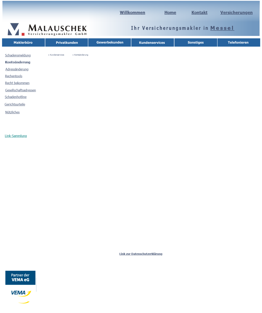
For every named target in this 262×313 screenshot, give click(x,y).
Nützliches (12, 112)
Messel (222, 27)
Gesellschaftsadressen (20, 90)
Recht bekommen (17, 83)
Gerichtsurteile (15, 104)
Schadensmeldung (18, 55)
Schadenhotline (15, 97)
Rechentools (13, 76)
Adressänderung (16, 69)
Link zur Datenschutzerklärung (140, 253)
